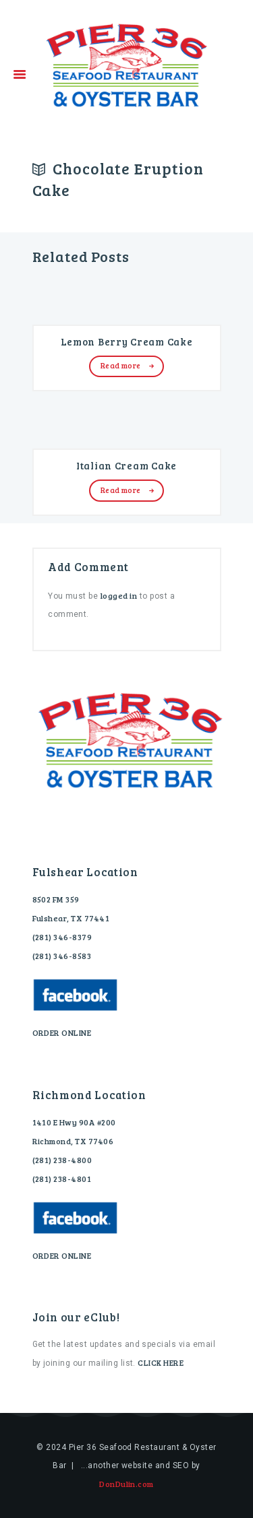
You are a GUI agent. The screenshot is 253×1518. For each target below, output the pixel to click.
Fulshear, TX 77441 (71, 918)
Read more (121, 365)
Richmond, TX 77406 (73, 1140)
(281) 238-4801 (62, 1178)
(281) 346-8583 (62, 955)
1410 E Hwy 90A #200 (74, 1122)
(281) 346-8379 (62, 936)
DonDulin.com (126, 1483)
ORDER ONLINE (62, 1032)
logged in (119, 595)
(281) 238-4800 (62, 1159)
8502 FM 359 (56, 899)
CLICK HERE (161, 1362)
